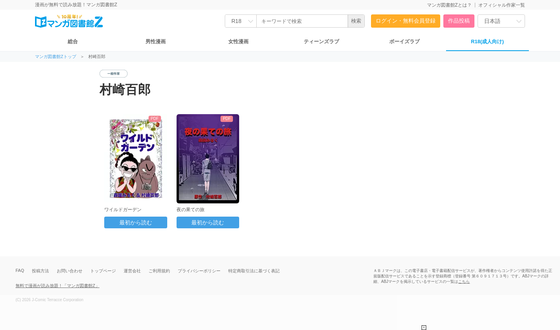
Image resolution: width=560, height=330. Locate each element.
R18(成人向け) (487, 41)
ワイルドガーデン (123, 209)
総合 (73, 41)
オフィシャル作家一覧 (501, 5)
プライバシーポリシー (199, 270)
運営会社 (132, 270)
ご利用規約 (159, 270)
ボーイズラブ (404, 41)
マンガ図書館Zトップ (55, 57)
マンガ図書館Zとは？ (449, 5)
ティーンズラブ (321, 41)
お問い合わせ (69, 270)
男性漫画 (155, 41)
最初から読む (135, 222)
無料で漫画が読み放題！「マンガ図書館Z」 (58, 285)
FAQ (20, 270)
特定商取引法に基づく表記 (254, 270)
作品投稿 (459, 21)
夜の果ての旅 (191, 209)
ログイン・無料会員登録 (406, 21)
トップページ (103, 270)
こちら (464, 281)
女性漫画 (238, 41)
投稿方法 (40, 270)
